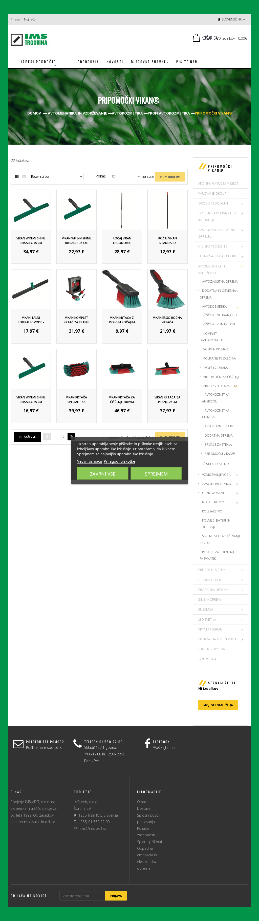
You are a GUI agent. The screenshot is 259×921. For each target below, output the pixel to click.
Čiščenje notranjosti (220, 315)
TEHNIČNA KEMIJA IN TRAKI (217, 256)
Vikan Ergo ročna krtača (167, 320)
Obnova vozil (213, 493)
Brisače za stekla (218, 444)
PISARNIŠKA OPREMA (213, 590)
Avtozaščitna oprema (220, 281)
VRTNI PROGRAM (210, 629)
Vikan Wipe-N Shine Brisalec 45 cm (30, 240)
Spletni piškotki (149, 841)
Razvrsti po (40, 176)
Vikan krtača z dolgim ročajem (122, 320)
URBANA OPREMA (210, 580)
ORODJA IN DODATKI (213, 203)
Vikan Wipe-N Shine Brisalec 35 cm (76, 240)
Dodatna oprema (219, 435)
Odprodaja (207, 659)
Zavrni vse (102, 473)
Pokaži (101, 176)
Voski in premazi (216, 349)
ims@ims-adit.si (93, 828)
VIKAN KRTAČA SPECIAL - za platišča (76, 402)
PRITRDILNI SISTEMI (212, 570)
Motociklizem (213, 502)
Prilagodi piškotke (119, 460)
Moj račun (30, 19)
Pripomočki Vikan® (220, 454)
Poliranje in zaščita (219, 358)
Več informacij (89, 460)
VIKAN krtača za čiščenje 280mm (122, 399)
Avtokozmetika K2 (219, 426)
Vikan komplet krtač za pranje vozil (76, 322)
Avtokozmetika (214, 306)
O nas (142, 801)
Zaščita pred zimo (216, 484)
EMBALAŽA (205, 609)
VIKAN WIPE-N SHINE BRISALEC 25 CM (30, 399)
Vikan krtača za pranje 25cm (167, 399)
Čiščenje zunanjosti (219, 324)
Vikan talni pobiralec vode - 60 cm (31, 322)
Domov (34, 113)
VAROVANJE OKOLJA (212, 193)
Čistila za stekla (216, 464)
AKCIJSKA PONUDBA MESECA (218, 183)
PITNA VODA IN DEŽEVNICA (217, 639)
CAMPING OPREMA (211, 649)
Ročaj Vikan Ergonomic (122, 240)
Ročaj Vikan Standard (167, 240)
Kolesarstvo (212, 511)
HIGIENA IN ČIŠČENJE (212, 246)
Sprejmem (156, 473)
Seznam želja (222, 682)
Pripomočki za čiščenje (221, 377)
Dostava (143, 808)
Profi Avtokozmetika (220, 386)
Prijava (15, 19)
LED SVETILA (207, 619)
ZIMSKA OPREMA (210, 599)
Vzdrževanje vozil (216, 475)
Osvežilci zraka (215, 368)
